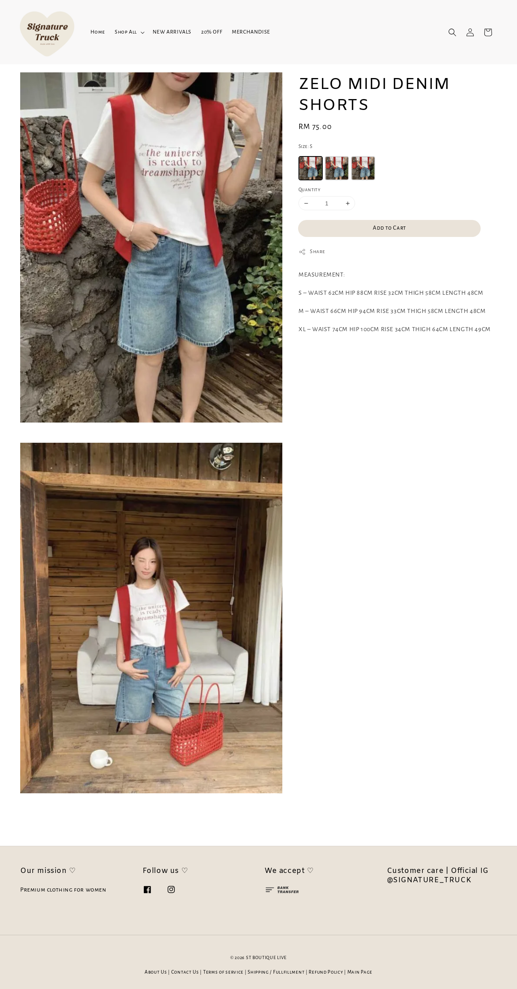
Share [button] (311, 252)
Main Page (359, 972)
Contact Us (185, 972)
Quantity (309, 189)
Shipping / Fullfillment (276, 972)
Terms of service (223, 972)
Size (305, 146)
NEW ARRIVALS (172, 32)
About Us (156, 972)
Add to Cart (389, 228)
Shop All (126, 32)
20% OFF (211, 32)
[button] (452, 32)
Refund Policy (326, 972)
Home (97, 32)
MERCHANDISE (251, 32)
